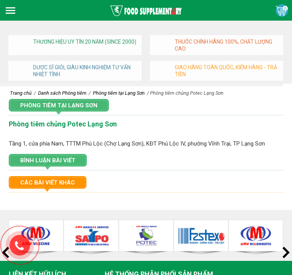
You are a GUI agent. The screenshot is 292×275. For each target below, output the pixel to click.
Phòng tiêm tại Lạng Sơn (58, 105)
